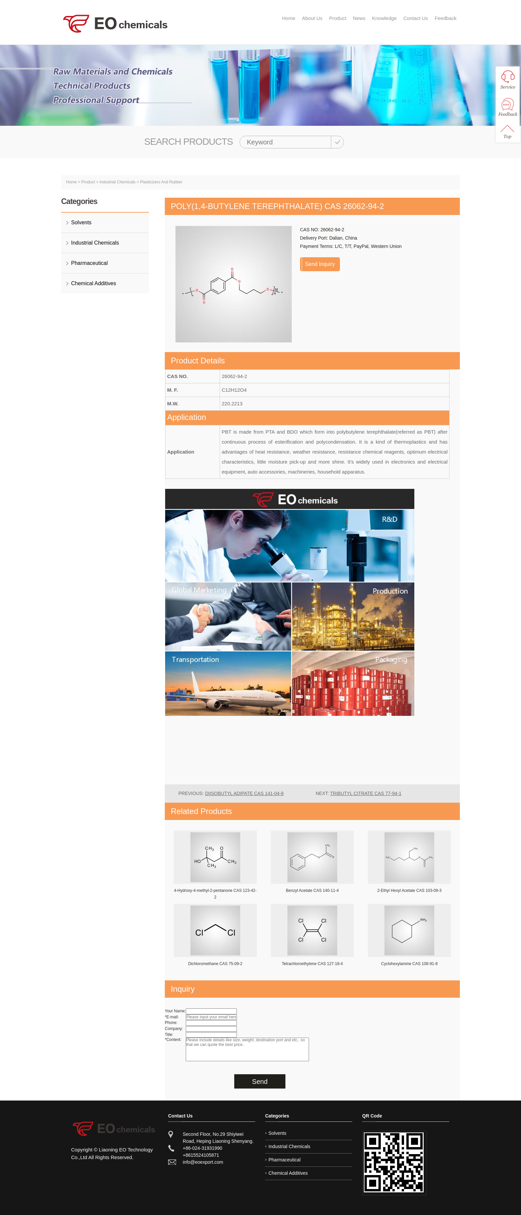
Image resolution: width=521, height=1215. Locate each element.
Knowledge (384, 18)
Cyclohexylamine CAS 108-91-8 (409, 963)
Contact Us (415, 18)
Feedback (446, 18)
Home (288, 18)
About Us (312, 18)
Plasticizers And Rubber (161, 182)
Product (337, 18)
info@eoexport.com (203, 1162)
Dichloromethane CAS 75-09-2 (215, 963)
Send (260, 1081)
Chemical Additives (93, 283)
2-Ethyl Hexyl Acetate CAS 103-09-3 (409, 890)
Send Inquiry (320, 264)
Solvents (81, 222)
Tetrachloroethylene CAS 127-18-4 (312, 963)
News (359, 18)
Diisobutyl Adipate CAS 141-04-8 (244, 793)
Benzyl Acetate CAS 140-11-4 (312, 890)
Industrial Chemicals (118, 182)
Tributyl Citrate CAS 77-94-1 (365, 793)
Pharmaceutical (89, 263)
